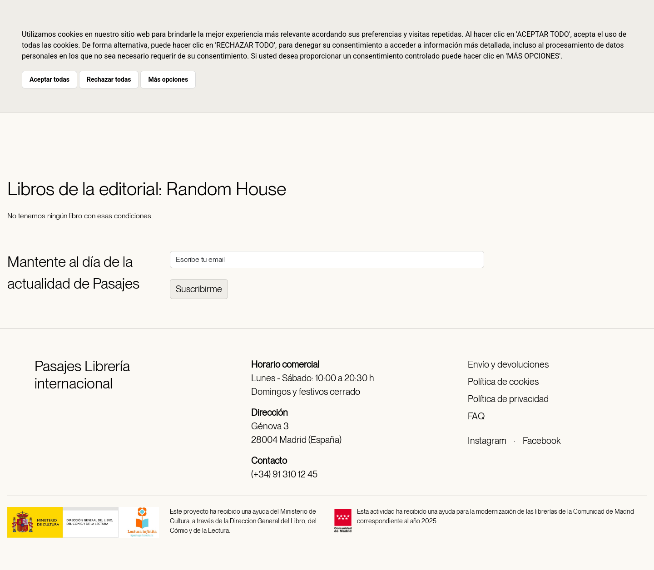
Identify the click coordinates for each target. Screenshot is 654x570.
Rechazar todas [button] (109, 79)
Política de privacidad (508, 398)
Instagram (487, 440)
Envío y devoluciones (508, 364)
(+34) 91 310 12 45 (284, 474)
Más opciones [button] (168, 79)
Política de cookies (503, 381)
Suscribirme (199, 289)
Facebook (541, 440)
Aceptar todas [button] (49, 79)
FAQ (476, 416)
